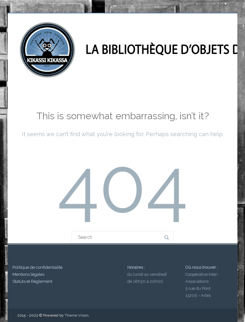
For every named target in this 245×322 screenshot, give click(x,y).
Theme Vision (77, 315)
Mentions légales (28, 274)
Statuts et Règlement (32, 281)
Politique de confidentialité (37, 267)
